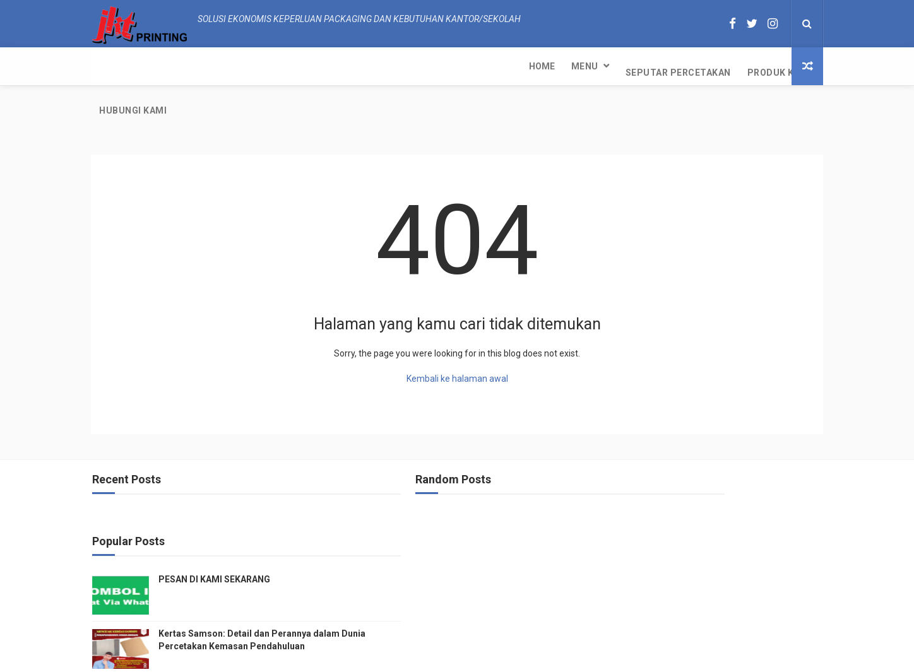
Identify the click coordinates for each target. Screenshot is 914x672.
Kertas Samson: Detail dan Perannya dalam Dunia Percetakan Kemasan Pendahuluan (731, 543)
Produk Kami (350, 66)
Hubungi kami (432, 66)
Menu (155, 66)
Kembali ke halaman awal (457, 339)
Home (112, 66)
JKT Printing (556, 656)
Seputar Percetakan (248, 66)
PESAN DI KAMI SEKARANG (711, 477)
